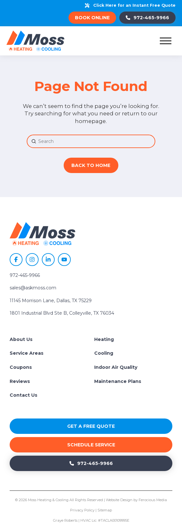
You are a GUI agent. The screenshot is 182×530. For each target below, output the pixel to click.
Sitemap (104, 510)
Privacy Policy (82, 510)
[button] (165, 40)
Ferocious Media (153, 500)
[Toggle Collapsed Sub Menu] (133, 340)
